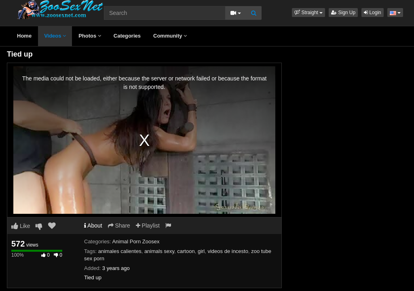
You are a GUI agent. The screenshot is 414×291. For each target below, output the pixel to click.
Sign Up (343, 12)
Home (24, 36)
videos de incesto (227, 251)
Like (20, 226)
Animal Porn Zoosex (135, 241)
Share (119, 225)
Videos (55, 36)
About (93, 225)
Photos (89, 36)
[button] (308, 12)
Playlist (148, 225)
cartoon (185, 251)
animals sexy (159, 251)
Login (372, 12)
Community (170, 36)
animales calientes (120, 251)
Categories (127, 36)
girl (201, 251)
